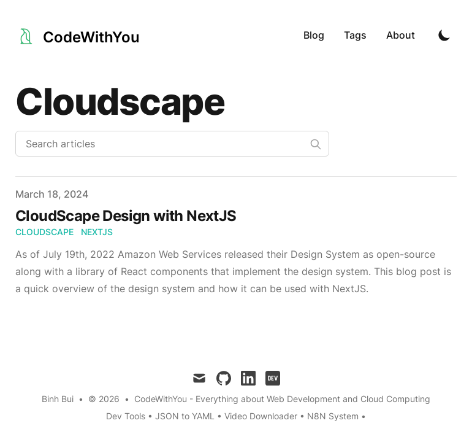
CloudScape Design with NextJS (126, 216)
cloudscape (44, 232)
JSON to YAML (185, 416)
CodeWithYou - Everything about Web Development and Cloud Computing (282, 399)
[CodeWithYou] (77, 35)
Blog (313, 35)
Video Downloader (262, 416)
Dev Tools (125, 416)
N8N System (333, 416)
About (400, 35)
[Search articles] (172, 144)
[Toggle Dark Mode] (444, 35)
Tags (355, 35)
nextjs (97, 232)
